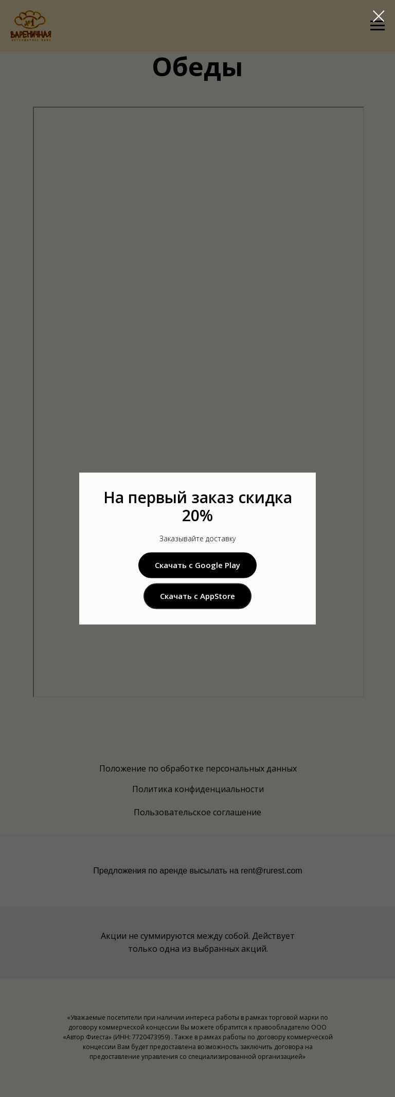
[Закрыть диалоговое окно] (379, 16)
